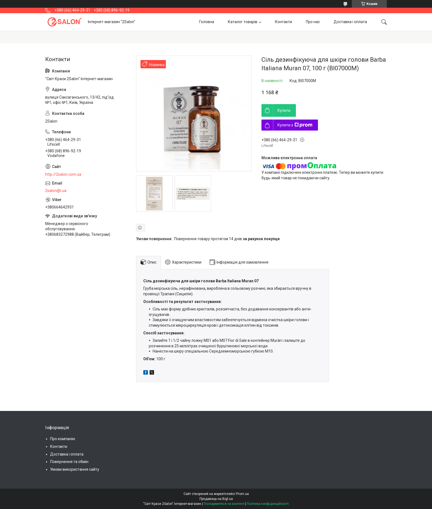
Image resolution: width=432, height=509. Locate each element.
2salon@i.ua (55, 190)
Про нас (313, 22)
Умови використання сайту (74, 469)
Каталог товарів (242, 22)
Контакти (283, 22)
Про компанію (62, 439)
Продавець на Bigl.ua (216, 499)
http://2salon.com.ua (63, 174)
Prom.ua (242, 494)
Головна (206, 22)
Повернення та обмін (69, 461)
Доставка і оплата (350, 22)
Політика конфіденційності (268, 504)
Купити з (294, 125)
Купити (283, 110)
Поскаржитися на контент (224, 504)
